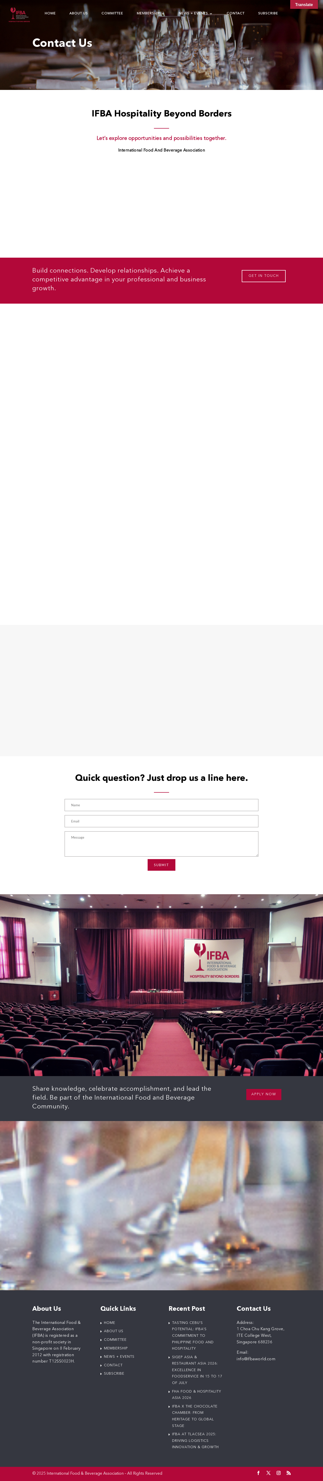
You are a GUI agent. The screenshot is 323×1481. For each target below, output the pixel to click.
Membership (148, 13)
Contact (236, 13)
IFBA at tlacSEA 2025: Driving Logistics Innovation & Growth (195, 1441)
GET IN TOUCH (264, 276)
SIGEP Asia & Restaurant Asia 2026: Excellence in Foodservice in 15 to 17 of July (197, 1370)
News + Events (193, 13)
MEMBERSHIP (116, 1348)
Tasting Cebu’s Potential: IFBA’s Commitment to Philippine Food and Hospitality (193, 1335)
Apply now (263, 1094)
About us (78, 13)
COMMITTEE (115, 1340)
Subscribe (268, 13)
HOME (109, 1323)
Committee (112, 13)
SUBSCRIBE (114, 1373)
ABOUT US (113, 1331)
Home (50, 13)
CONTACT (113, 1365)
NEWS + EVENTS (119, 1356)
